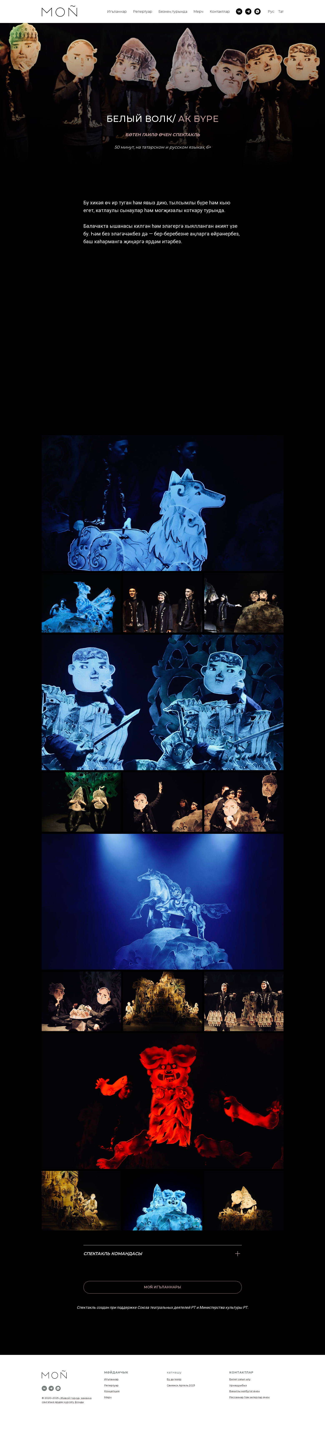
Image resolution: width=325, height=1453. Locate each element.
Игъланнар (117, 12)
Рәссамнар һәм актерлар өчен (249, 1397)
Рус (271, 12)
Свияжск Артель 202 (180, 1385)
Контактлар (220, 12)
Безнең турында (172, 12)
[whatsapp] (257, 11)
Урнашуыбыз (238, 1385)
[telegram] (248, 11)
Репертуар (142, 12)
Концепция (111, 1391)
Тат (281, 12)
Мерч (198, 12)
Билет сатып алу (240, 1379)
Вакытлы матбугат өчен (244, 1391)
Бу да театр (174, 1379)
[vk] (239, 11)
